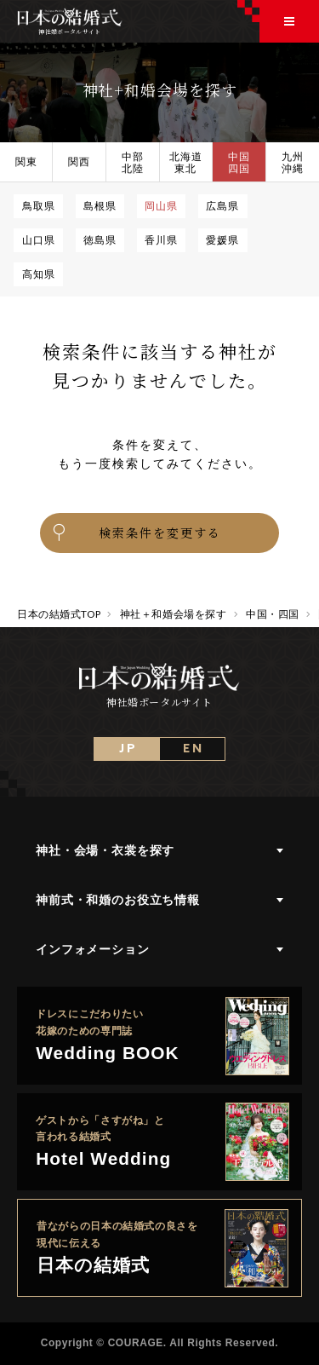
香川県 (161, 239)
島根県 (100, 205)
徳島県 (100, 239)
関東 (26, 161)
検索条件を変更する (135, 533)
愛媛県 (222, 239)
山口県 (38, 239)
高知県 (38, 273)
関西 (79, 161)
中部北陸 (133, 162)
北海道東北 (185, 162)
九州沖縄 (293, 162)
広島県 (222, 205)
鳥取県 (38, 205)
